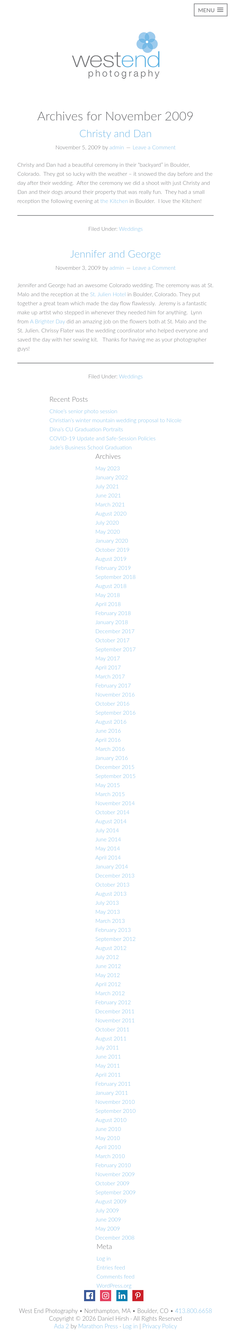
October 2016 (112, 703)
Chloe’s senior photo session (83, 411)
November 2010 (115, 1101)
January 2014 (111, 866)
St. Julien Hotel (108, 294)
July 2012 (107, 956)
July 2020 (107, 522)
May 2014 (107, 848)
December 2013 (114, 875)
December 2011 (114, 1011)
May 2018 (107, 594)
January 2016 (111, 757)
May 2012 (107, 975)
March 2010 (110, 1156)
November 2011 (115, 1020)
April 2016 (108, 739)
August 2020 (110, 513)
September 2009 (115, 1192)
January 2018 (111, 622)
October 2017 (112, 640)
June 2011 (108, 1056)
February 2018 (113, 613)
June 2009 (108, 1219)
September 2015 (115, 775)
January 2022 (111, 477)
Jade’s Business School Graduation (90, 447)
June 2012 (108, 965)
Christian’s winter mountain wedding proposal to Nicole (115, 420)
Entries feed (111, 1267)
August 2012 (110, 947)
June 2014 (108, 839)
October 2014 (112, 812)
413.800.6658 (193, 1310)
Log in (104, 1258)
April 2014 (108, 857)
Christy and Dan (115, 133)
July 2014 (107, 830)
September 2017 (115, 649)
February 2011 (113, 1083)
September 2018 (115, 576)
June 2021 (108, 495)
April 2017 (108, 667)
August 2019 (110, 558)
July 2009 (107, 1210)
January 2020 (111, 540)
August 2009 (110, 1201)
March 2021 (110, 504)
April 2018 (108, 603)
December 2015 (114, 766)
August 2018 (110, 585)
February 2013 (113, 929)
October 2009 (112, 1183)
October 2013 (112, 884)
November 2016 (115, 694)
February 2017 (113, 685)
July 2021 (107, 486)
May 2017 (107, 658)
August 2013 (110, 893)
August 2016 (110, 721)
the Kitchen (114, 200)
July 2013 (107, 902)
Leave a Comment (154, 147)
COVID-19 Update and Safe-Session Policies (102, 438)
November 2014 (115, 803)
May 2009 (107, 1228)
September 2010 (115, 1110)
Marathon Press (98, 1326)
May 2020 (107, 531)
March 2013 (110, 920)
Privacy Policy (159, 1326)
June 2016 (108, 730)
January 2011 (111, 1092)
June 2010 (108, 1128)
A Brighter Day (47, 321)
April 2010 (108, 1146)
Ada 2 (61, 1326)
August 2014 (110, 821)
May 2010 (107, 1137)
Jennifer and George (115, 253)
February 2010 (113, 1165)
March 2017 (110, 676)
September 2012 (115, 938)
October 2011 (112, 1029)
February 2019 (113, 567)
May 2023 (107, 468)
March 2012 (110, 993)
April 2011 (108, 1074)
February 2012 (113, 1002)
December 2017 (114, 631)
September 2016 (115, 712)
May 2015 (107, 784)
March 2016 (110, 748)
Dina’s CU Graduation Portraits (86, 429)
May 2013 (107, 911)
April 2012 (108, 984)
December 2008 (114, 1237)
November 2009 (115, 1174)
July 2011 (107, 1047)
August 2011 (110, 1038)
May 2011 (107, 1065)
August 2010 (110, 1119)
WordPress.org (114, 1285)
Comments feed (116, 1276)
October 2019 (112, 549)
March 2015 (110, 794)
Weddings (131, 228)
